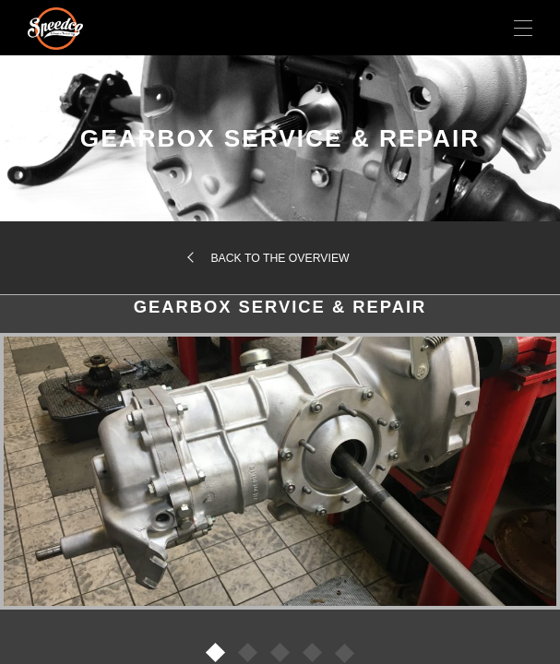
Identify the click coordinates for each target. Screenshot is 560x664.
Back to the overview (279, 258)
